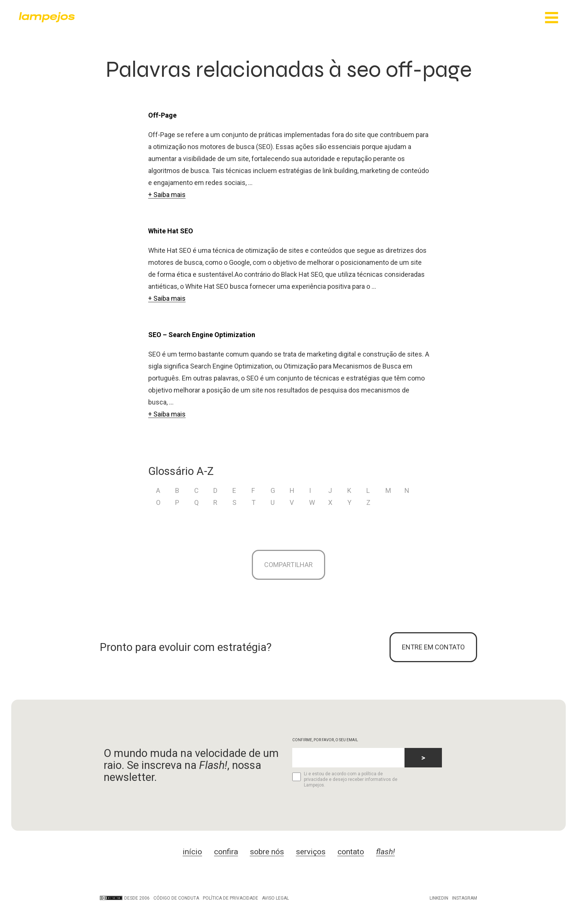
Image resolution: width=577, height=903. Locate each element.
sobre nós (267, 851)
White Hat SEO (170, 231)
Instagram (464, 898)
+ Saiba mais (167, 195)
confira (226, 851)
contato (351, 851)
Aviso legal (275, 898)
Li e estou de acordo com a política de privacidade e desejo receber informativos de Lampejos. (344, 779)
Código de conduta (176, 898)
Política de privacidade (230, 898)
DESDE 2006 (125, 898)
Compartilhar (288, 565)
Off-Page (162, 115)
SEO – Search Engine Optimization (201, 335)
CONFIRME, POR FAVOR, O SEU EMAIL (325, 740)
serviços (311, 851)
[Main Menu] (551, 18)
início (192, 851)
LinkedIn (439, 898)
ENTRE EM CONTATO (433, 647)
